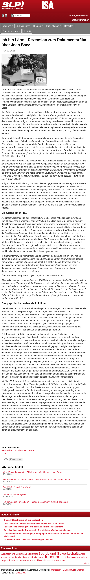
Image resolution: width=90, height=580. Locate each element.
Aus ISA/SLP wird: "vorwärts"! (17, 487)
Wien (62, 560)
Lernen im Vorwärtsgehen (15, 494)
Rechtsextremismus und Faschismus (30, 560)
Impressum (56, 570)
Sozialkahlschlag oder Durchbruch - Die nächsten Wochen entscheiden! (37, 530)
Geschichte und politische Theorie (18, 450)
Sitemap (80, 570)
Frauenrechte (7, 557)
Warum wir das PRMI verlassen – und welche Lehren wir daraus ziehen (36, 479)
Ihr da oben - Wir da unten (29, 557)
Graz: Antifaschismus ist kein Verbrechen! (23, 520)
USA (4, 453)
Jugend (4, 560)
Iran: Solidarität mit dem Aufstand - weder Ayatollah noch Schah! (34, 523)
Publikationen (53, 26)
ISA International (10, 31)
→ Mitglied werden (78, 15)
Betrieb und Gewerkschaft (58, 553)
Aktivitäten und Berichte (12, 554)
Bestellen (68, 26)
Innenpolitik (56, 556)
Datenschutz (69, 570)
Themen (37, 26)
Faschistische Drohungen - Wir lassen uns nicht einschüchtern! (34, 527)
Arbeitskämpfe (31, 554)
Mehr (86, 563)
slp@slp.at (21, 572)
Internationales (77, 557)
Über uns (7, 26)
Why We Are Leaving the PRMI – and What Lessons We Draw (32, 472)
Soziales (55, 560)
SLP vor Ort (22, 26)
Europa (81, 554)
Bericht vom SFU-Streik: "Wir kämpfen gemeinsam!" (28, 540)
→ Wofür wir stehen (79, 20)
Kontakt (27, 31)
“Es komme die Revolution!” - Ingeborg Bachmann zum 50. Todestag (35, 502)
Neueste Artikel (10, 514)
